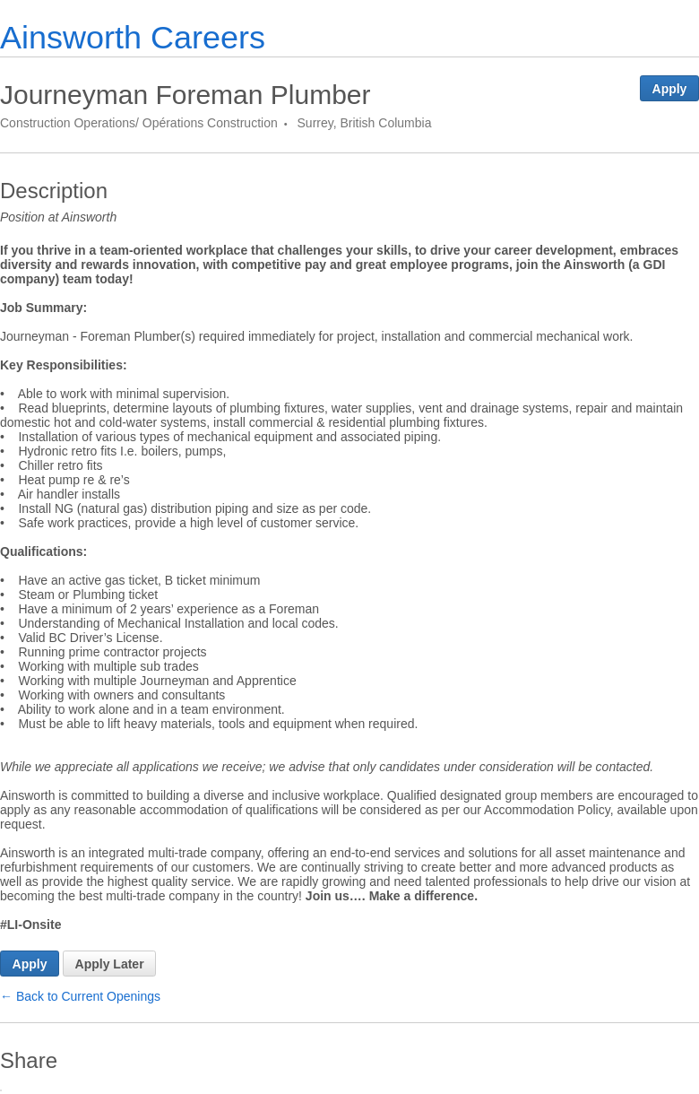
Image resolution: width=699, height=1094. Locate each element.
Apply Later (109, 964)
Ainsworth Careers (132, 37)
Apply (669, 89)
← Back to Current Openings (80, 996)
